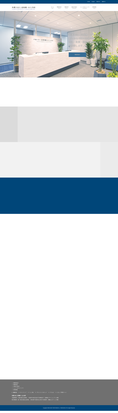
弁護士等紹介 (74, 7)
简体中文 (98, 1)
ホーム (52, 7)
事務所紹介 (59, 7)
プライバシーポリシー (41, 394)
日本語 (88, 1)
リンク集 (31, 394)
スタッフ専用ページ (61, 394)
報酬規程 (15, 394)
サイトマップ (23, 394)
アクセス (52, 394)
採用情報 (94, 7)
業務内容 (66, 7)
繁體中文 (104, 1)
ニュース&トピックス (84, 7)
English (93, 1)
